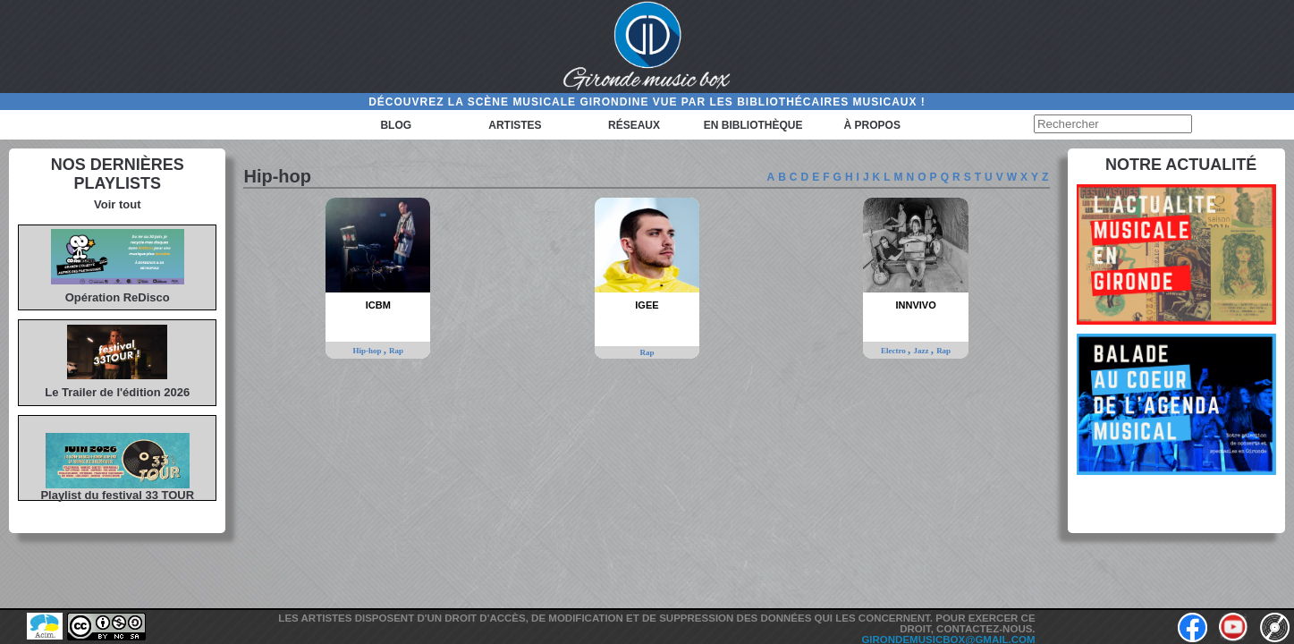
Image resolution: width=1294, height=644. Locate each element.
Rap (396, 350)
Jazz (921, 350)
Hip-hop (367, 350)
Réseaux (634, 125)
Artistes (514, 125)
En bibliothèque (753, 125)
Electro (894, 350)
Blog (395, 125)
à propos (872, 125)
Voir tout (117, 204)
